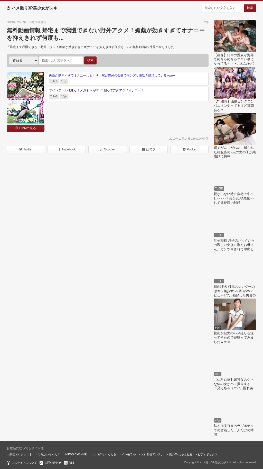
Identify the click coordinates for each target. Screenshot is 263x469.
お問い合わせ (52, 462)
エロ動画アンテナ (152, 454)
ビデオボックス (208, 454)
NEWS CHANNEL (76, 454)
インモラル (128, 454)
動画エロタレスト (21, 454)
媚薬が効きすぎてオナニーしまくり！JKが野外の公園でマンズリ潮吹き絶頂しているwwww (112, 75)
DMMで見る (27, 128)
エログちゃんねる (104, 454)
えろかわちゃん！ (48, 454)
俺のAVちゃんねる (180, 454)
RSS (72, 462)
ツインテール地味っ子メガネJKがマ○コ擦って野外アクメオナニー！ (96, 90)
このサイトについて (24, 462)
